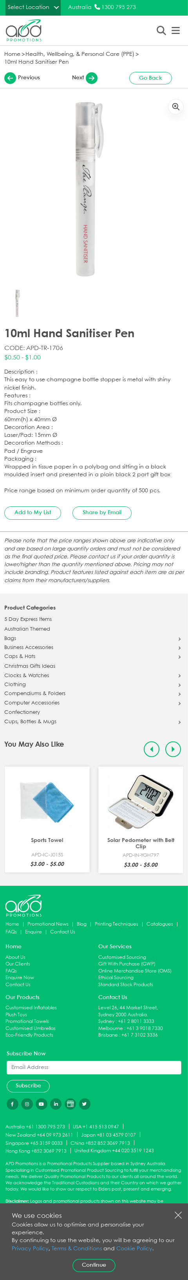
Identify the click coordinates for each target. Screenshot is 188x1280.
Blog (82, 924)
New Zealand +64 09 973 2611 (39, 1135)
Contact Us (62, 932)
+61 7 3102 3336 (139, 1035)
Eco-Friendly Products (29, 1035)
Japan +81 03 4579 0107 (108, 1135)
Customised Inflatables (31, 1008)
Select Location (28, 7)
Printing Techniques (116, 924)
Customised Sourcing (122, 957)
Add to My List (32, 512)
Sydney (106, 1021)
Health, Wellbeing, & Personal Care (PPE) (79, 54)
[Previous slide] (152, 749)
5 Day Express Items (28, 619)
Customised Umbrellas (30, 1028)
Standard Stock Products (125, 985)
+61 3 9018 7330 (145, 1028)
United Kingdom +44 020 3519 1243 (114, 1151)
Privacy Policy (30, 1248)
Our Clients (17, 964)
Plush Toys (16, 1015)
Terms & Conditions (77, 1248)
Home (12, 54)
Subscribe (28, 1086)
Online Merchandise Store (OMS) (135, 971)
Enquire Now (19, 978)
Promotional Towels (27, 1021)
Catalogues (159, 924)
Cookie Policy (134, 1248)
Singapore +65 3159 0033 (34, 1143)
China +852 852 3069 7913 (100, 1143)
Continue (94, 1265)
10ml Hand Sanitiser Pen (36, 62)
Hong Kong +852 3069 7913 (36, 1151)
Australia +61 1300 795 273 (35, 1127)
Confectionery (22, 712)
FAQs (11, 932)
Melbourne (110, 1028)
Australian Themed (27, 629)
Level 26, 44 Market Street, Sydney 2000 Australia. (128, 1011)
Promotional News (48, 924)
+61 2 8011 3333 (136, 1021)
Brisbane (108, 1035)
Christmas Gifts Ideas (29, 666)
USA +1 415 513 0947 (96, 1127)
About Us (15, 957)
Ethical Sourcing (116, 978)
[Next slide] (173, 749)
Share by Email (102, 512)
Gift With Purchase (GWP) (126, 964)
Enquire (33, 932)
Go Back (150, 78)
